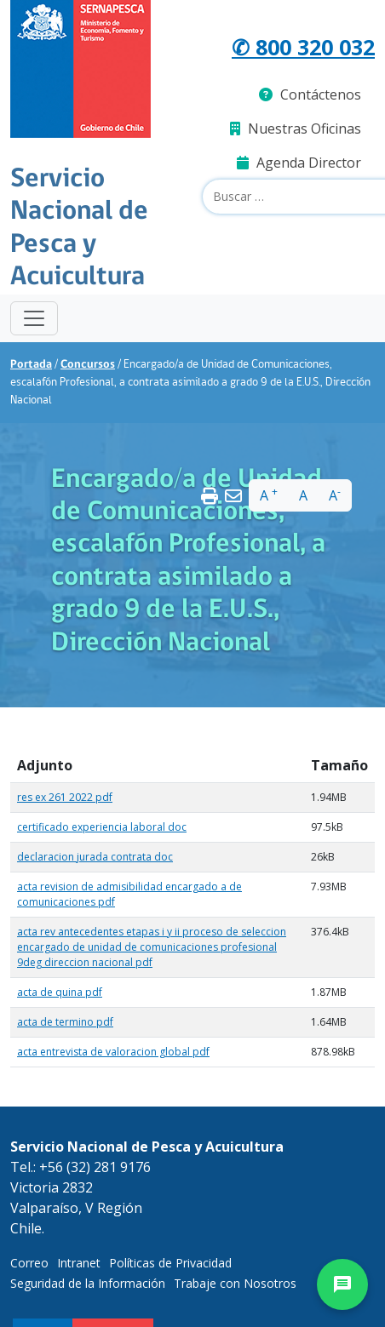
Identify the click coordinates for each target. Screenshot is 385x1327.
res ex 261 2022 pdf (64, 797)
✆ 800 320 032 (303, 46)
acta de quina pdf (59, 992)
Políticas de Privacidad (170, 1263)
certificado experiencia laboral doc (102, 827)
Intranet (79, 1263)
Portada (31, 364)
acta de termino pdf (65, 1022)
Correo (29, 1263)
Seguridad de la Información (87, 1283)
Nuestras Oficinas (295, 128)
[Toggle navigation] (34, 318)
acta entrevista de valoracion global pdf (113, 1051)
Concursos (87, 364)
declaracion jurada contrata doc (95, 856)
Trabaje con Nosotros (235, 1283)
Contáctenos (310, 94)
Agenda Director (299, 162)
